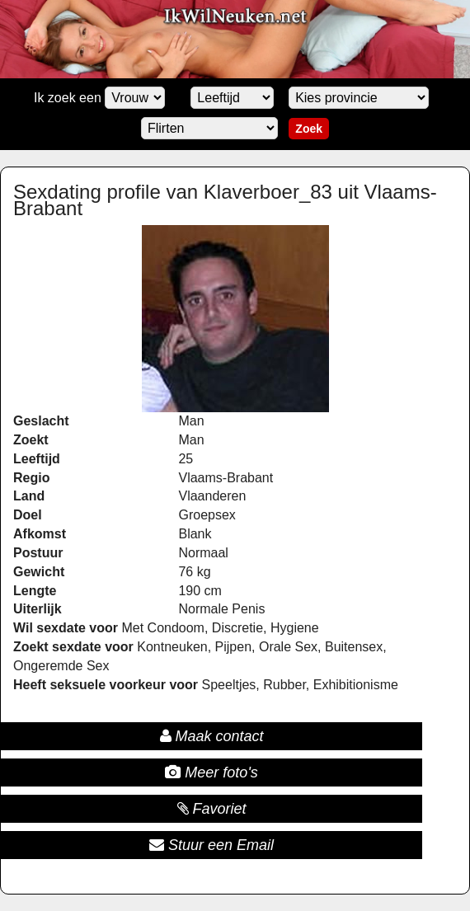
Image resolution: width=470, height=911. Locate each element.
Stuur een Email (211, 845)
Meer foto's (211, 772)
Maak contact (212, 736)
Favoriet (212, 809)
